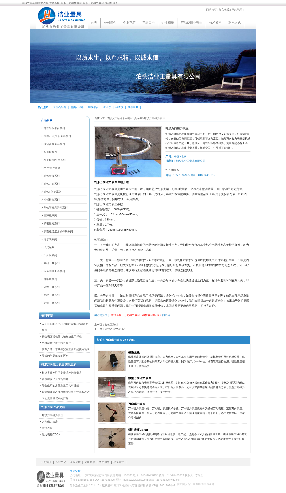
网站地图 (237, 9)
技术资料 (215, 22)
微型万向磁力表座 (139, 378)
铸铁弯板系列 (52, 175)
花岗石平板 (77, 107)
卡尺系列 (49, 247)
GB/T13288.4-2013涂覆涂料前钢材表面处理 (65, 327)
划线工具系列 (52, 263)
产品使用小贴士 (191, 22)
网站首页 (211, 9)
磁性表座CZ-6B (151, 315)
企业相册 (168, 22)
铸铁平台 (93, 107)
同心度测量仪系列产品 (55, 398)
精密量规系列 (52, 223)
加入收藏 (224, 9)
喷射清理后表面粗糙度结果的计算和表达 (66, 391)
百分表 (231, 194)
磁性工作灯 (111, 324)
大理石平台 (59, 107)
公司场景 (90, 462)
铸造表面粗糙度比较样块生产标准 (62, 336)
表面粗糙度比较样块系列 (58, 231)
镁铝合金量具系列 (54, 144)
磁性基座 (116, 315)
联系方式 (234, 22)
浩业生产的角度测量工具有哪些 (60, 385)
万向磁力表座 (132, 315)
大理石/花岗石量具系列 (57, 136)
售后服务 (104, 462)
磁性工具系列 (134, 118)
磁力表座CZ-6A (51, 434)
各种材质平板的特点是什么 (58, 342)
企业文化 (60, 462)
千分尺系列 (50, 255)
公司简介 (110, 22)
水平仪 (107, 107)
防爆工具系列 (52, 303)
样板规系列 (50, 279)
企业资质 (75, 462)
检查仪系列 (50, 152)
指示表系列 (50, 239)
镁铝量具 (133, 107)
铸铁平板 (208, 143)
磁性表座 (47, 428)
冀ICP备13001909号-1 (162, 485)
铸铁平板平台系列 (54, 128)
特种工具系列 (52, 295)
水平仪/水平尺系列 (55, 160)
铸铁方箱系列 (52, 183)
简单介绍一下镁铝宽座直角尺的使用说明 (66, 349)
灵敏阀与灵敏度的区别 (55, 355)
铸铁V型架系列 (52, 191)
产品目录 (148, 22)
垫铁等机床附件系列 (56, 207)
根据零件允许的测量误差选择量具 (62, 372)
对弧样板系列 (52, 199)
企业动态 (129, 22)
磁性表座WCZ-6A (115, 329)
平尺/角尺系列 (52, 167)
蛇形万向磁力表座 (154, 118)
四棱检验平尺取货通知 (55, 379)
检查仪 (119, 107)
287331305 (172, 170)
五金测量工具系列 (54, 271)
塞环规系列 (50, 215)
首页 (94, 22)
